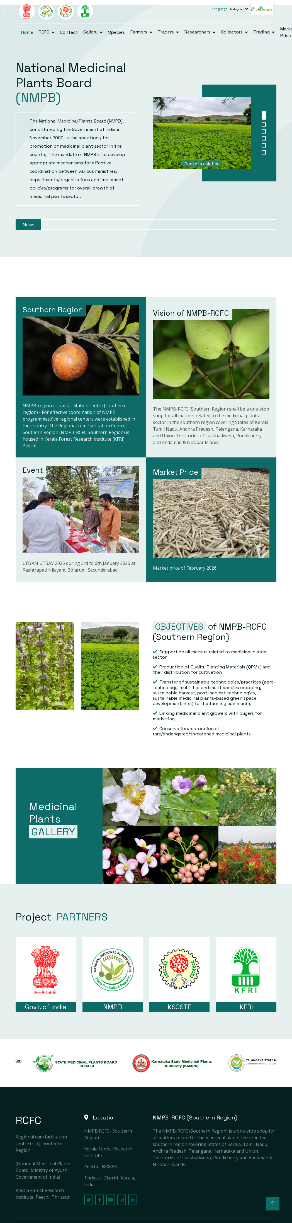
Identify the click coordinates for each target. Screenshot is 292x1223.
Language (220, 9)
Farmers (138, 32)
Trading (261, 32)
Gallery (90, 32)
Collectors (232, 32)
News (28, 225)
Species (116, 32)
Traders (166, 32)
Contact (69, 32)
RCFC (44, 32)
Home (27, 32)
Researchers (197, 32)
